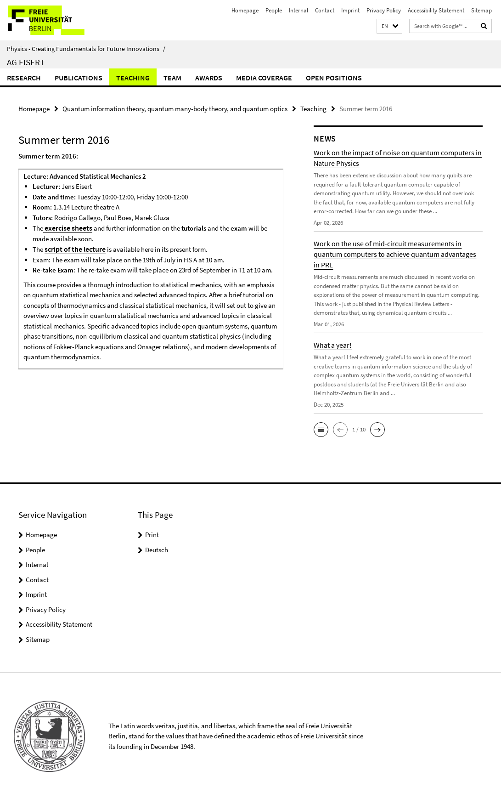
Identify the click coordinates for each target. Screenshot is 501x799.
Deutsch (156, 549)
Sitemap (481, 10)
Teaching (133, 77)
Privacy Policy (383, 10)
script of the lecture (73, 248)
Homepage (245, 10)
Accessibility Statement (436, 10)
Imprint (350, 10)
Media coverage (264, 77)
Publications (78, 77)
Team (172, 77)
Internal (298, 10)
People (273, 10)
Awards (208, 77)
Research (24, 77)
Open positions (334, 77)
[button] (389, 26)
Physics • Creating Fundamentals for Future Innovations (86, 48)
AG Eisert (26, 62)
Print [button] (152, 534)
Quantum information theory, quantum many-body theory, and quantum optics (174, 108)
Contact (324, 10)
